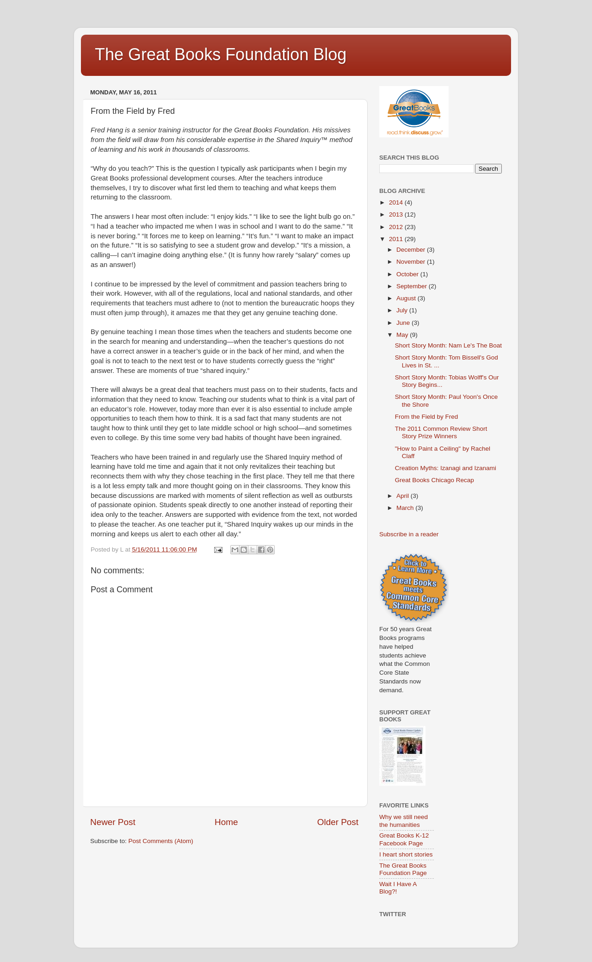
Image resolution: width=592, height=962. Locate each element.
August (407, 298)
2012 (397, 226)
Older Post (337, 822)
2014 (397, 202)
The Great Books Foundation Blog (220, 54)
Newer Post (113, 822)
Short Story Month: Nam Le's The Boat (448, 345)
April (403, 495)
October (408, 274)
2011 (397, 239)
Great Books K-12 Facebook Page (404, 839)
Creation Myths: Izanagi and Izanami (445, 468)
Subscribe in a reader (408, 534)
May (403, 334)
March (405, 507)
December (411, 249)
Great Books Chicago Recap (434, 480)
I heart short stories (406, 854)
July (402, 310)
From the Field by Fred (426, 416)
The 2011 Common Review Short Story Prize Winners (441, 432)
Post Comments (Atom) (161, 841)
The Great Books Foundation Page (403, 869)
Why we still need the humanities (403, 820)
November (411, 261)
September (412, 286)
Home (226, 822)
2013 (397, 214)
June (404, 322)
